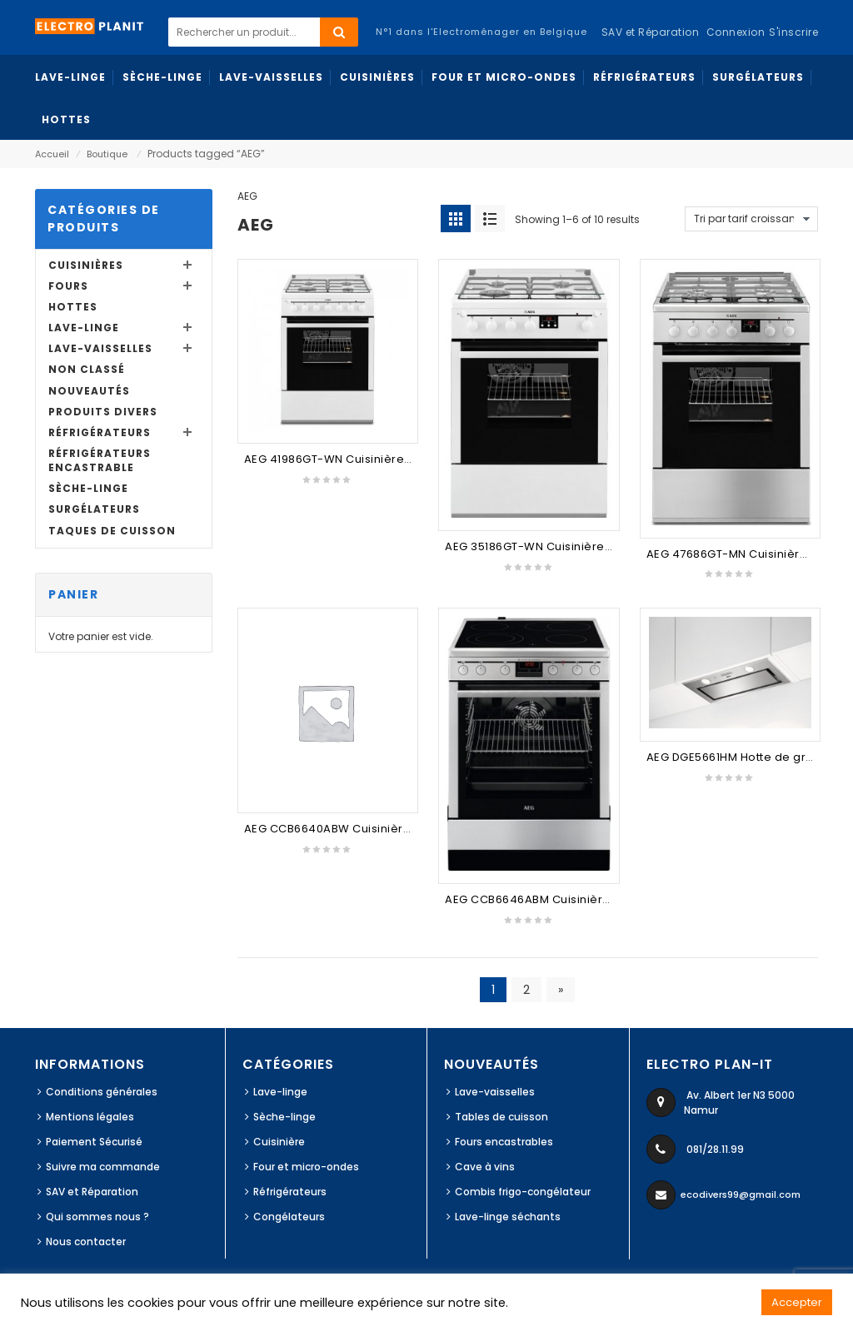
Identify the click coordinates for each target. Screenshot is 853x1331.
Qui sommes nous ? (97, 1216)
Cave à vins (485, 1167)
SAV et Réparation (92, 1191)
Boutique (107, 154)
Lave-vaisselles (100, 348)
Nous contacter (86, 1241)
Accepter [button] (796, 1302)
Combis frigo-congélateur (523, 1191)
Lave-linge (83, 327)
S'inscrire (793, 32)
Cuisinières (85, 265)
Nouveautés (89, 391)
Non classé (86, 369)
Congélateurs (289, 1216)
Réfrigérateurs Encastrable (99, 460)
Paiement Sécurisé (94, 1142)
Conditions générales (101, 1092)
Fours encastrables (504, 1142)
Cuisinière (279, 1142)
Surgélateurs (94, 509)
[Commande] (751, 218)
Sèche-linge (88, 488)
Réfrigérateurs (99, 432)
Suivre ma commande (103, 1167)
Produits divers (102, 412)
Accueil (52, 154)
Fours (68, 286)
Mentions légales (90, 1117)
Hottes (72, 307)
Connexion (736, 32)
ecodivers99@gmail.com (741, 1194)
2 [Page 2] (526, 989)
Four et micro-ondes (306, 1167)
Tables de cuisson (501, 1117)
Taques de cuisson (112, 531)
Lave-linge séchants (508, 1216)
